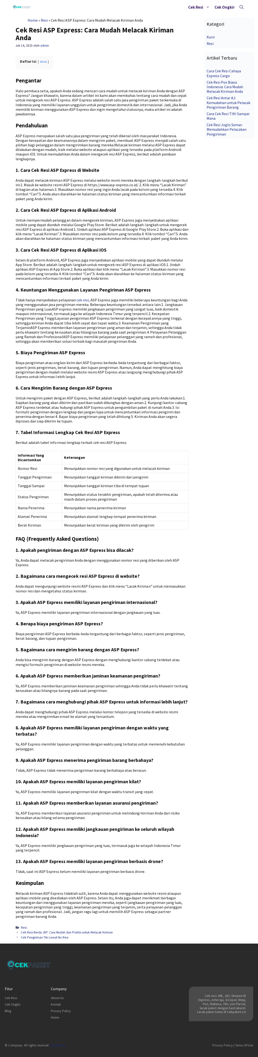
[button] (207, 7)
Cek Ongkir (225, 7)
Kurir (211, 37)
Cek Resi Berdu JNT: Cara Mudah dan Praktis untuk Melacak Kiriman (67, 932)
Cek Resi (200, 7)
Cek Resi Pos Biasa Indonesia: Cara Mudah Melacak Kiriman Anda (225, 87)
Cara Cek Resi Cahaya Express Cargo (224, 73)
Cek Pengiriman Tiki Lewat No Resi (45, 937)
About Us (57, 998)
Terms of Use (244, 1045)
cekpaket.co (57, 1045)
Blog (8, 1011)
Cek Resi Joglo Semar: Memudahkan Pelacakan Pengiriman (226, 129)
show (43, 61)
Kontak (56, 1004)
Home (33, 20)
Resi (44, 20)
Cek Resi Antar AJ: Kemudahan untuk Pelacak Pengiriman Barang (228, 102)
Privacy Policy (61, 1011)
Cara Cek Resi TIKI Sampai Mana (228, 116)
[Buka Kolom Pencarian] (241, 7)
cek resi (83, 300)
